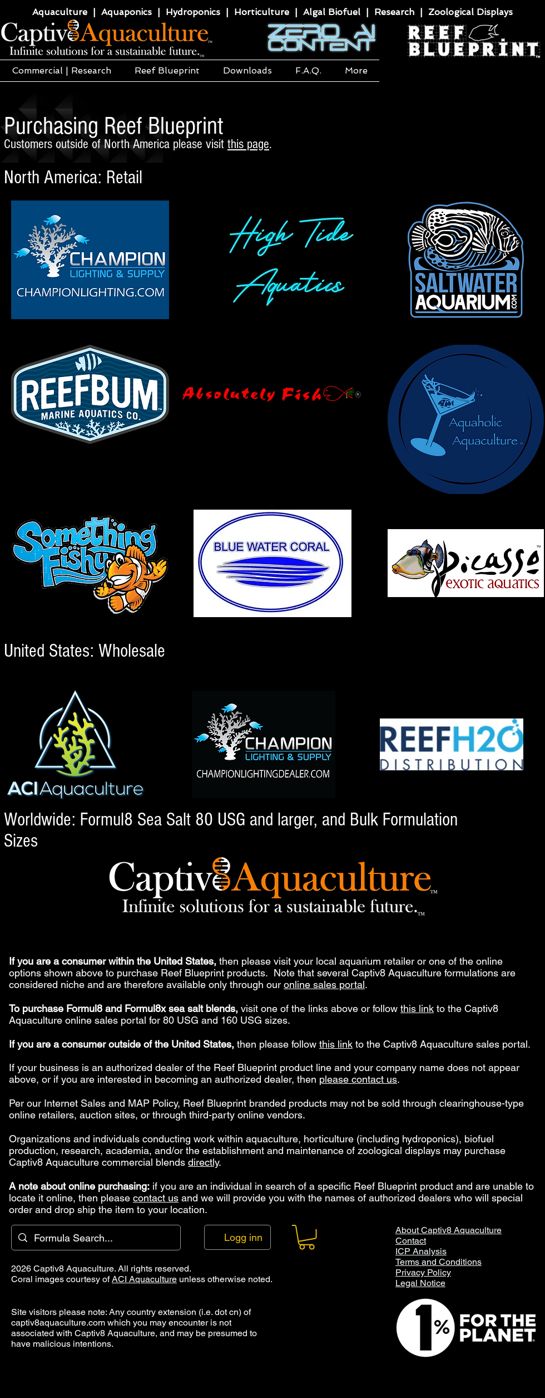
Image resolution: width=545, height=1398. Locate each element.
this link (417, 1008)
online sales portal (324, 984)
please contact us (358, 1079)
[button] (61, 70)
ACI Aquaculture (144, 1279)
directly (203, 1162)
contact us (156, 1198)
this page (248, 143)
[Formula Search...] (95, 1237)
